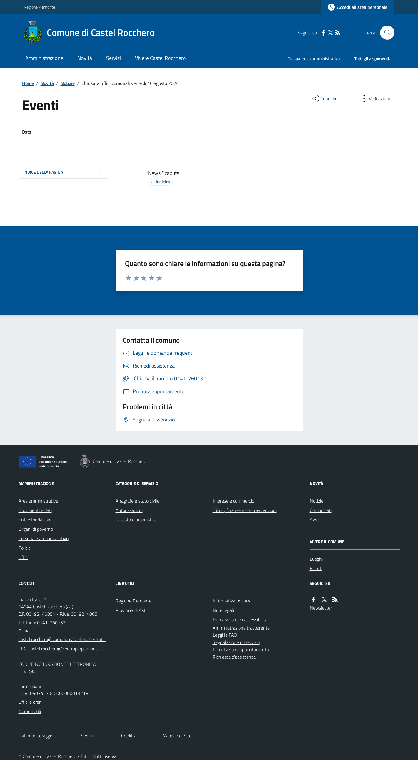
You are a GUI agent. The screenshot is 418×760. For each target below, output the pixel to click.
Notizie (68, 83)
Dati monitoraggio (36, 735)
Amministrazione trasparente (241, 627)
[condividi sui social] (325, 98)
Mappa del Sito (176, 735)
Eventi (316, 568)
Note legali (223, 610)
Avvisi (315, 519)
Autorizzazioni (129, 510)
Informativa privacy (231, 600)
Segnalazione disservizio (236, 642)
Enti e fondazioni (35, 519)
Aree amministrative (38, 500)
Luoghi (316, 559)
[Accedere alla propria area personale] (357, 7)
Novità (84, 58)
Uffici (23, 557)
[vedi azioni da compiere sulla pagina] (374, 98)
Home (28, 83)
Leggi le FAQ (225, 634)
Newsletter (321, 607)
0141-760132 (51, 622)
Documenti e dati (35, 510)
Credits (128, 735)
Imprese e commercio (233, 500)
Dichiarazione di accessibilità (240, 619)
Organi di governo (36, 529)
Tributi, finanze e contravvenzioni (245, 510)
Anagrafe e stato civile (137, 500)
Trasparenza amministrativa (314, 58)
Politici (25, 547)
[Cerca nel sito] (384, 33)
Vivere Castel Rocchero (160, 58)
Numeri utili (30, 711)
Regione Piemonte (39, 7)
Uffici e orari (30, 701)
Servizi (113, 58)
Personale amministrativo (44, 538)
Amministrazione (44, 58)
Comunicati (321, 510)
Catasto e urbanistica (136, 519)
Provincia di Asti (131, 610)
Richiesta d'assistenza (234, 656)
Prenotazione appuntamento (241, 649)
